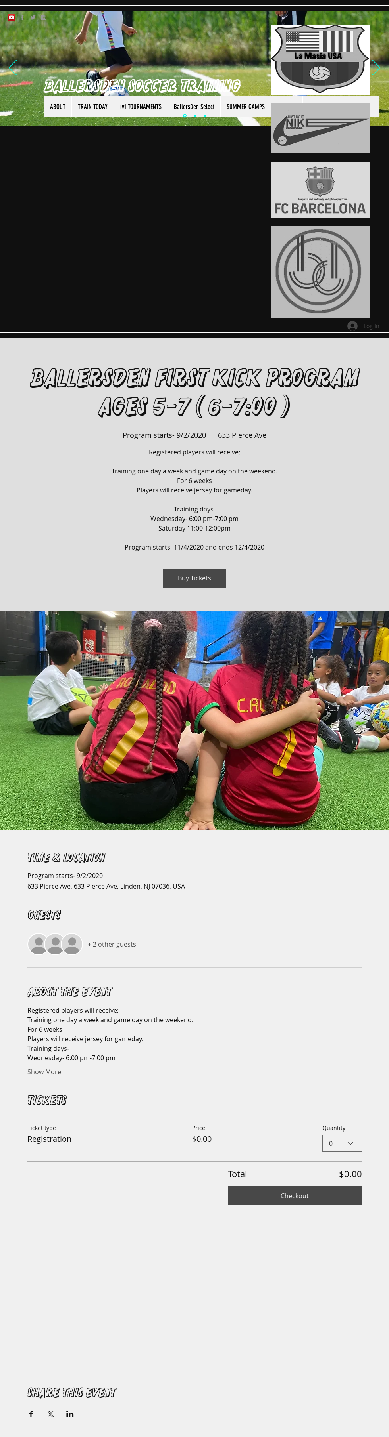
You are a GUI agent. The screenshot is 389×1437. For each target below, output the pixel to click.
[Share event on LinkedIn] (70, 1414)
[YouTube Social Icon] (11, 17)
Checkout (295, 1195)
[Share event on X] (50, 1414)
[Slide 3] (205, 116)
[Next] (376, 68)
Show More (44, 1071)
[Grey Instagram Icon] (43, 17)
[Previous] (13, 68)
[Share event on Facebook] (31, 1414)
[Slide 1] (185, 116)
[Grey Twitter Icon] (33, 17)
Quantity (333, 1128)
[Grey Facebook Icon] (22, 17)
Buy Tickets (194, 578)
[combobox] (342, 1143)
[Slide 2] (195, 116)
